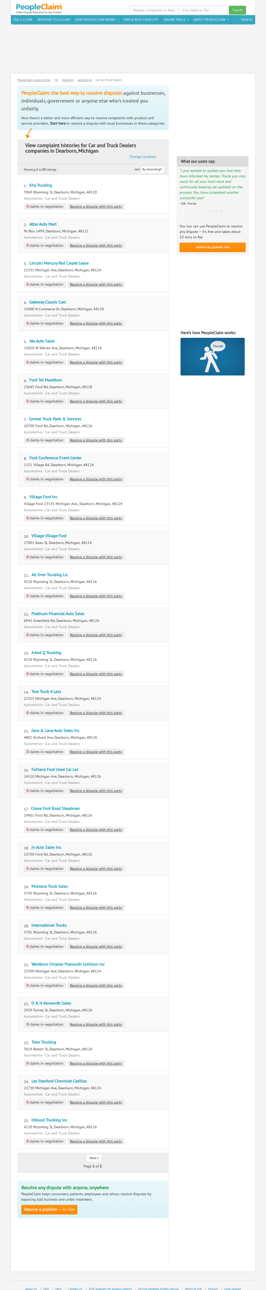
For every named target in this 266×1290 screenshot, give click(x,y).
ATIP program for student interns (110, 1284)
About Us (31, 1284)
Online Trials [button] (174, 20)
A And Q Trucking (46, 648)
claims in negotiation (44, 202)
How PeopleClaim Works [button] (95, 20)
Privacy (213, 1284)
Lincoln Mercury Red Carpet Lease (59, 258)
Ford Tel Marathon (45, 375)
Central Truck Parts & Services (55, 414)
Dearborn (68, 81)
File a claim (23, 20)
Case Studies (232, 1284)
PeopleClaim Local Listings (33, 81)
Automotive (84, 81)
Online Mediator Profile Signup (158, 1284)
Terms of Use (193, 1284)
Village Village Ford (48, 531)
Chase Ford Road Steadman (55, 804)
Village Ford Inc (43, 492)
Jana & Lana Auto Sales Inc (55, 726)
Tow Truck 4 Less (46, 687)
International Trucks (49, 920)
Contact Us (75, 1284)
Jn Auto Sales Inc (46, 843)
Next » (94, 1153)
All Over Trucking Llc (49, 570)
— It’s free (49, 1205)
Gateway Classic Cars (47, 297)
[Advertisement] (133, 52)
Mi (56, 81)
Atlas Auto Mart (42, 219)
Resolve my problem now (212, 248)
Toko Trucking (43, 1037)
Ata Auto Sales (42, 336)
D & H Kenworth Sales (51, 998)
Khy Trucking (40, 180)
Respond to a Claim (54, 20)
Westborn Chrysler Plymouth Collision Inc (68, 959)
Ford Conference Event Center (55, 453)
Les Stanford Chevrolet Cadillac (59, 1076)
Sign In (246, 20)
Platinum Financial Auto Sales (57, 609)
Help (58, 1284)
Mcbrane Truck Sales (49, 881)
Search (237, 10)
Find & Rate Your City (141, 20)
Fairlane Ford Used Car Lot (54, 765)
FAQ (46, 1284)
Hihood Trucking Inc (49, 1115)
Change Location (151, 149)
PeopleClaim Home (40, 9)
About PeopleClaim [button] (209, 20)
